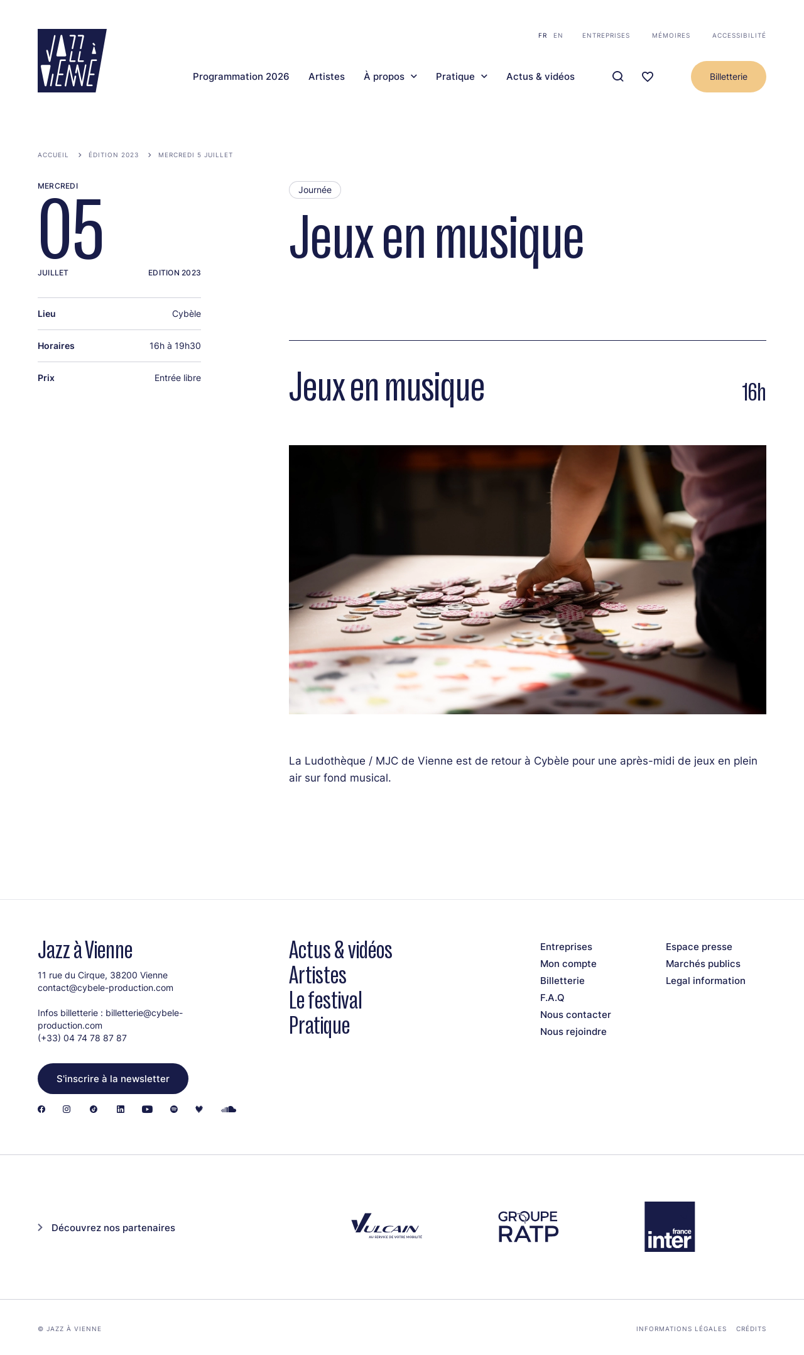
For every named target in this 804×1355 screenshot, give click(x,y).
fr (542, 35)
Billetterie (728, 76)
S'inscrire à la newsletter (113, 1078)
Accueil (53, 154)
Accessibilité (739, 35)
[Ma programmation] (647, 77)
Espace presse (699, 946)
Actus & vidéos (540, 76)
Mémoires (671, 35)
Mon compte (568, 963)
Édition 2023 (114, 154)
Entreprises (606, 35)
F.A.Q (552, 997)
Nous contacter (575, 1014)
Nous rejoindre (573, 1031)
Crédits (751, 1328)
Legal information (706, 980)
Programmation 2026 (241, 76)
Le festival (325, 1000)
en (558, 35)
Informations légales (681, 1328)
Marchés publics (703, 963)
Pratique (455, 76)
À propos (384, 76)
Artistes (326, 76)
